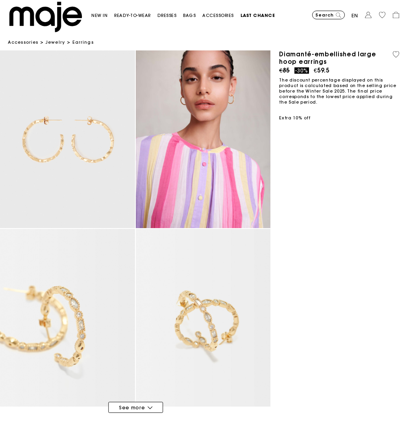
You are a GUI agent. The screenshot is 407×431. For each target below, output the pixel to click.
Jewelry (55, 42)
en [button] (355, 16)
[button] (102, 15)
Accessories (23, 42)
